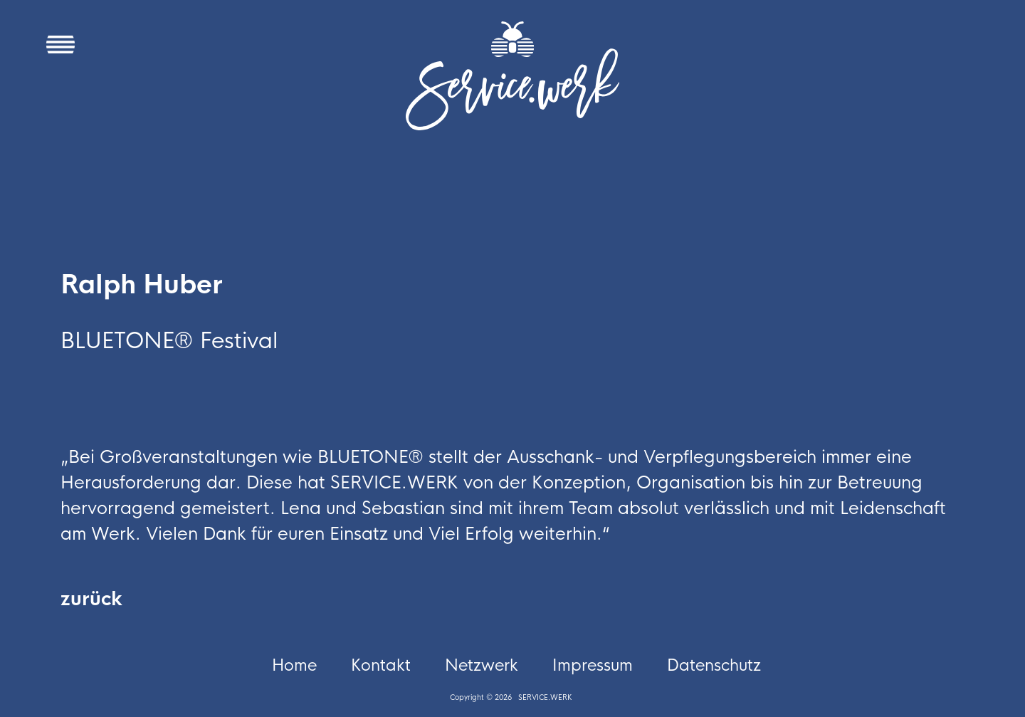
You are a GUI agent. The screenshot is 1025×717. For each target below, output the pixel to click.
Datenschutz (714, 666)
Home (294, 666)
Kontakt (381, 666)
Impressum (592, 666)
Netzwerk (481, 666)
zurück (91, 599)
